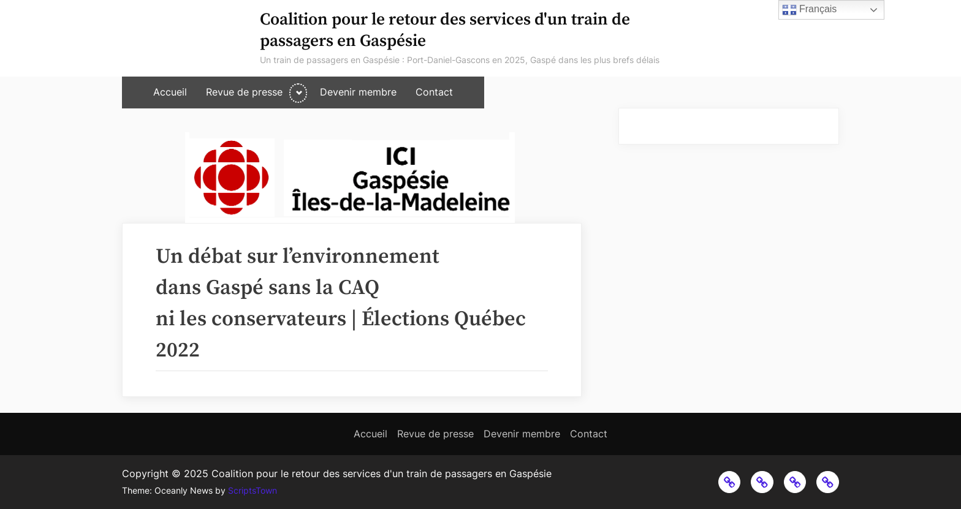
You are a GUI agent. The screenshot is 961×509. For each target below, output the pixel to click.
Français (809, 9)
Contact (434, 92)
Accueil (170, 92)
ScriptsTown (252, 491)
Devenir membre (358, 92)
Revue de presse (244, 92)
